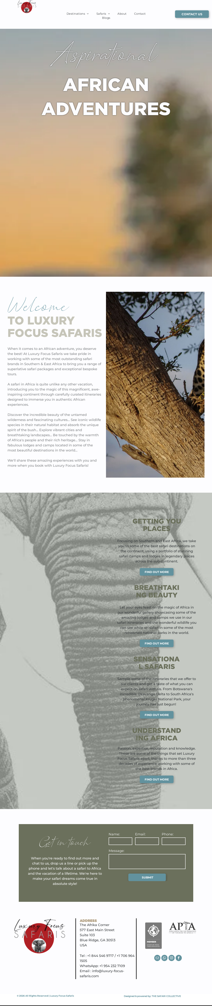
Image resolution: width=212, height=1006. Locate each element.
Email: (140, 834)
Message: (116, 851)
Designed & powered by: (137, 996)
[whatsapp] (164, 958)
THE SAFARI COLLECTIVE (166, 996)
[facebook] (179, 958)
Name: (114, 834)
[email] (157, 958)
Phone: (168, 834)
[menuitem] (78, 14)
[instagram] (171, 958)
